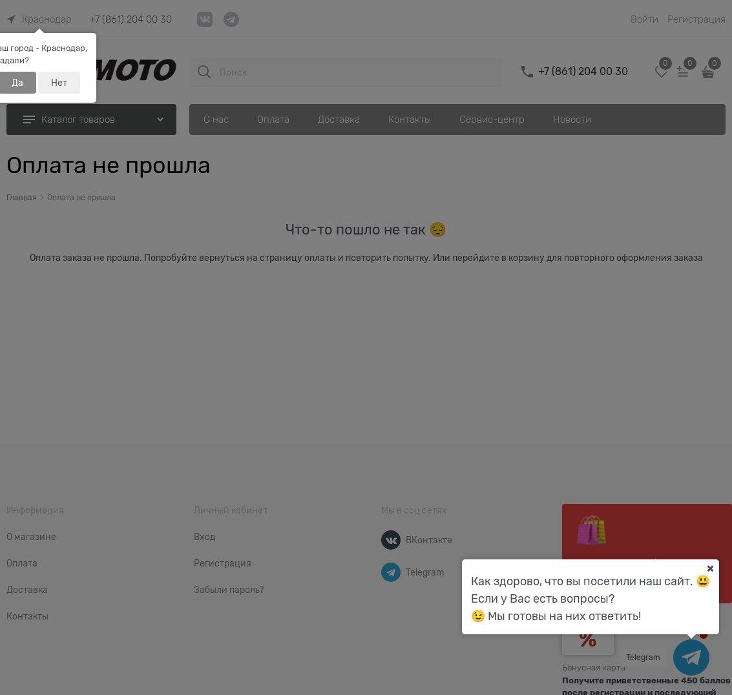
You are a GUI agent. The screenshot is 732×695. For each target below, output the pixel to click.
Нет (59, 83)
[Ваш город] (710, 568)
